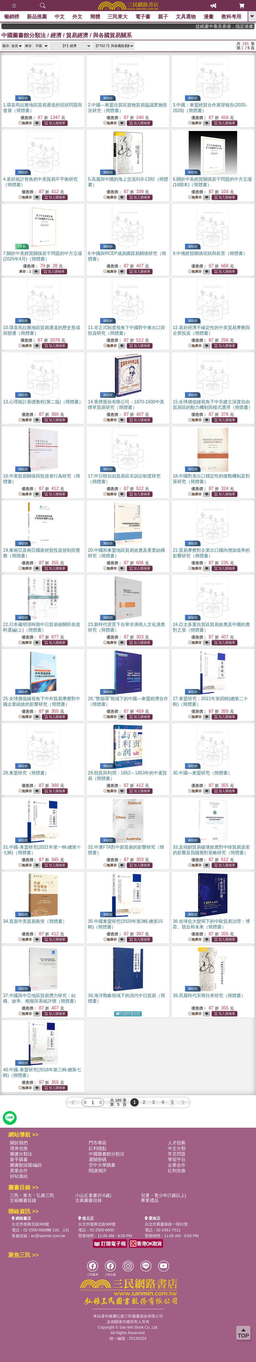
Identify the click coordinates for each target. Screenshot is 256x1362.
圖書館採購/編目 (26, 1165)
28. (26, 773)
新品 (37, 16)
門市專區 (98, 1142)
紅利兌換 (177, 1170)
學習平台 (177, 1159)
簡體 (95, 16)
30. (202, 773)
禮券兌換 (19, 1148)
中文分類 (177, 1148)
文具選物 (186, 16)
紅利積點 (98, 1148)
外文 (77, 16)
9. (210, 253)
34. (35, 921)
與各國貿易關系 (112, 35)
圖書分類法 (21, 1154)
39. (209, 995)
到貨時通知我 (128, 1013)
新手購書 (19, 1159)
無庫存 (25, 123)
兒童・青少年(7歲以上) (163, 1195)
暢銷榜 (11, 16)
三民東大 (118, 16)
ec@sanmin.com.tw (48, 1236)
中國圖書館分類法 (23, 35)
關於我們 (19, 1142)
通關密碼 (98, 1159)
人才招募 (177, 1142)
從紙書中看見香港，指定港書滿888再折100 (237, 26)
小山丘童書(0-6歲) (93, 1195)
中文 (60, 16)
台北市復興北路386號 (30, 1224)
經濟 (56, 35)
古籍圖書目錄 (23, 1200)
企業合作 (177, 1165)
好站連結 (19, 1176)
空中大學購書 (102, 1165)
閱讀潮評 (98, 1170)
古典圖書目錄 (88, 1200)
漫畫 (209, 16)
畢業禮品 (150, 1200)
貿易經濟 (77, 35)
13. (43, 401)
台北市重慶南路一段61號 (166, 1224)
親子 (163, 16)
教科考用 (231, 16)
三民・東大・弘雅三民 (32, 1195)
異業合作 (19, 1170)
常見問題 (177, 1154)
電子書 (142, 16)
